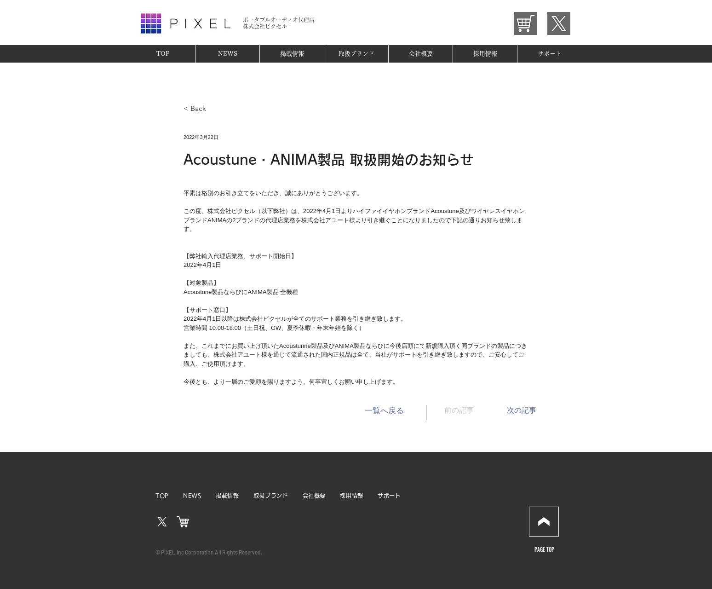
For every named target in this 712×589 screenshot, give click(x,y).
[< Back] (214, 108)
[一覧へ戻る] (384, 411)
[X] (162, 522)
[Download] (544, 522)
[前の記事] (467, 411)
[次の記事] (513, 411)
